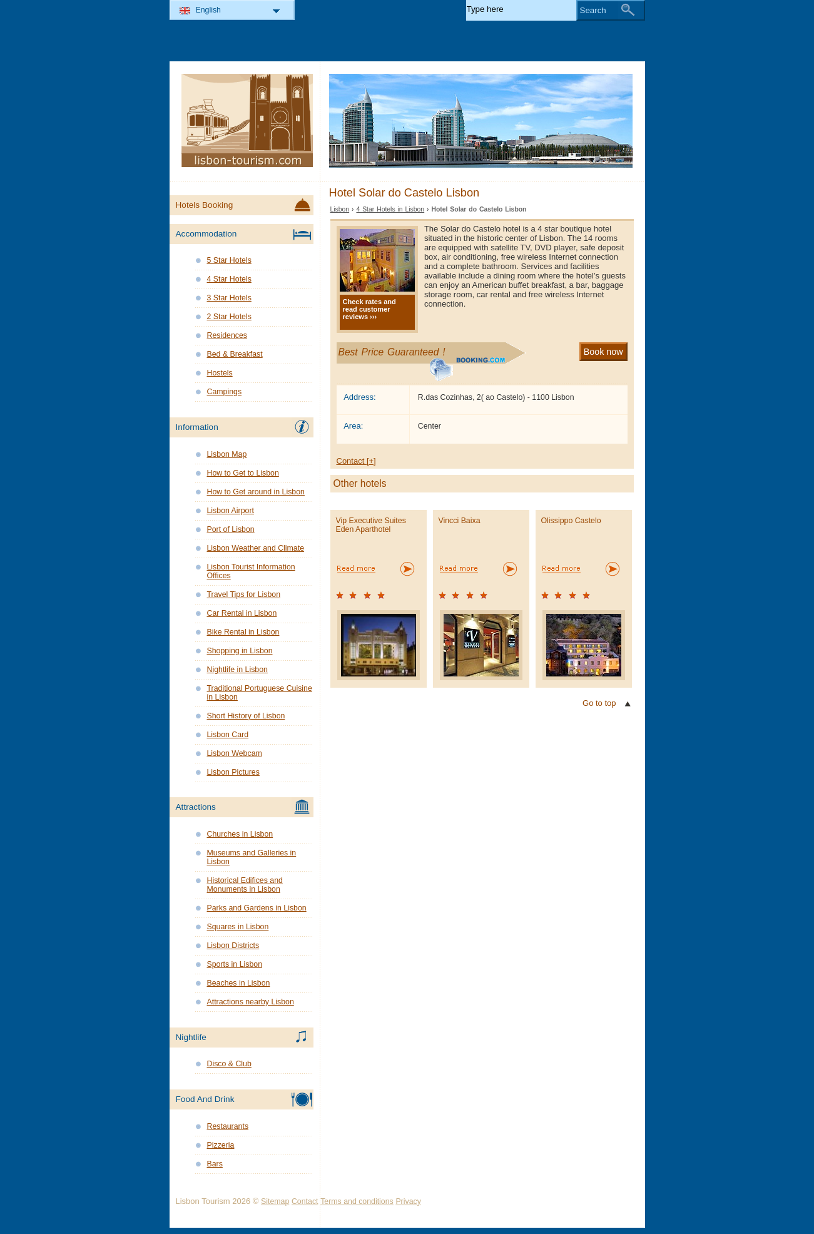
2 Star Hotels (229, 316)
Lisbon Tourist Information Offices (251, 571)
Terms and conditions (357, 1201)
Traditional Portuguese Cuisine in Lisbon (259, 692)
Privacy (407, 1201)
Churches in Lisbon (240, 834)
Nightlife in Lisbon (237, 669)
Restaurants (228, 1126)
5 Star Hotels (229, 260)
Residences (227, 335)
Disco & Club (229, 1063)
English (208, 10)
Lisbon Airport (230, 510)
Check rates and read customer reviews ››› (369, 309)
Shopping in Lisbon (240, 650)
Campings (224, 391)
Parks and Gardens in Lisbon (257, 908)
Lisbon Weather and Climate (256, 548)
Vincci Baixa (460, 520)
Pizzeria (221, 1145)
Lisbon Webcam (234, 753)
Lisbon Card (228, 734)
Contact (305, 1201)
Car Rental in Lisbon (242, 613)
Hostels (220, 373)
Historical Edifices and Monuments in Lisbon (245, 885)
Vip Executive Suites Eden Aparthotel (371, 525)
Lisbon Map (227, 454)
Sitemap (275, 1201)
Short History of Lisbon (246, 715)
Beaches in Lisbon (238, 983)
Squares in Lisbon (238, 926)
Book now (603, 352)
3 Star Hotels (229, 297)
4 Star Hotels (229, 279)
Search (593, 10)
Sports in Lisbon (235, 964)
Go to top (599, 703)
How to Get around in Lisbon (256, 491)
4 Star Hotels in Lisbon (390, 209)
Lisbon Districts (233, 945)
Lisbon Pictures (233, 772)
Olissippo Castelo (571, 520)
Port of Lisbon (231, 529)
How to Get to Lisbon (243, 473)
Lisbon (340, 209)
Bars (215, 1164)
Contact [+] (356, 461)
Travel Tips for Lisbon (244, 594)
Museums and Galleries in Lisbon (252, 857)
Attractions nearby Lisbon (250, 1001)
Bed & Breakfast (235, 354)
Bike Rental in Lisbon (243, 632)
